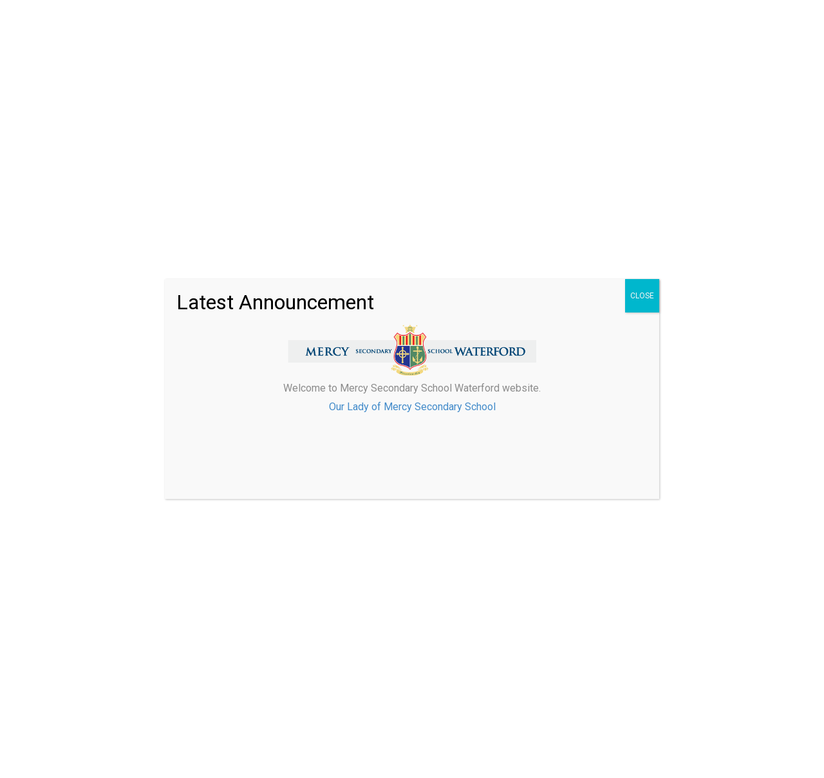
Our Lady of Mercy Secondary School (412, 407)
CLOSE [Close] (642, 295)
